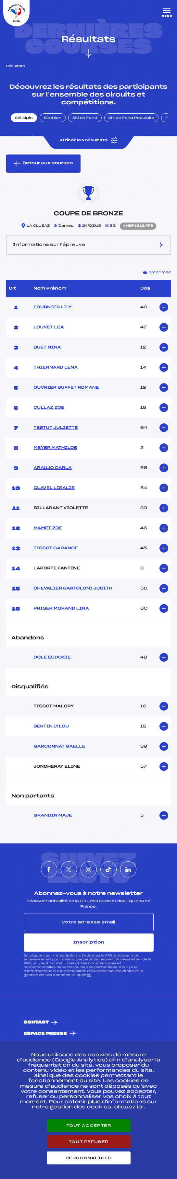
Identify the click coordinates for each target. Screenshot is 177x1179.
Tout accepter (88, 1125)
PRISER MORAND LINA (61, 609)
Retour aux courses (43, 163)
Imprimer (157, 272)
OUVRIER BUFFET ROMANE (66, 388)
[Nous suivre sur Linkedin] (128, 869)
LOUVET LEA (48, 327)
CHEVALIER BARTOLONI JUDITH (72, 588)
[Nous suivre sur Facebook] (49, 869)
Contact (36, 1022)
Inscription (88, 942)
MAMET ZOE (47, 528)
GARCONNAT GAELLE (59, 747)
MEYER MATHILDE (55, 448)
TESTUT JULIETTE (55, 428)
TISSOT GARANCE (55, 548)
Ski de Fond (84, 118)
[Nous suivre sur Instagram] (89, 869)
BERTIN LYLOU (51, 726)
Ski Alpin (24, 118)
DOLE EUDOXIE (52, 657)
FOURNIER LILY (52, 307)
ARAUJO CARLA (52, 468)
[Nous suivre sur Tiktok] (108, 869)
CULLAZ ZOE (48, 408)
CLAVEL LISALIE (53, 488)
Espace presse (45, 1034)
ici (89, 975)
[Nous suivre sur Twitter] (69, 869)
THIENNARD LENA (55, 368)
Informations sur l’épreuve (88, 244)
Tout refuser (88, 1142)
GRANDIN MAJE (52, 816)
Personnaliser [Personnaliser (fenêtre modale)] (89, 1158)
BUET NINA (47, 347)
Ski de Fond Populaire (131, 118)
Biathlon (52, 118)
